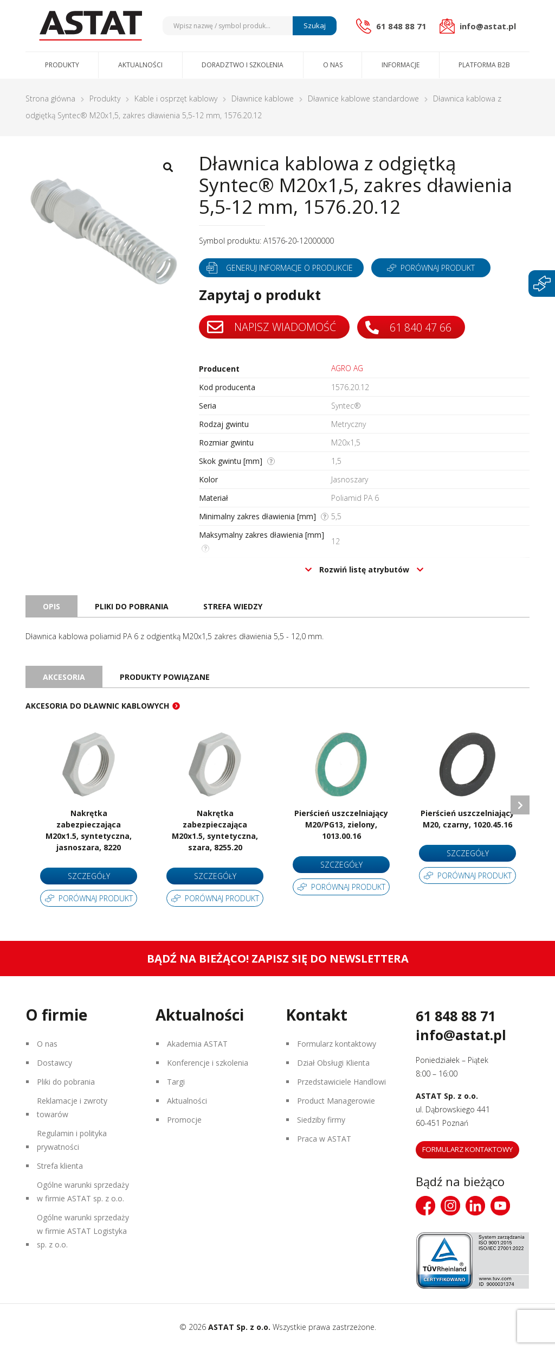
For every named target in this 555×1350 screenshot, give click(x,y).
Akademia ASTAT (197, 1044)
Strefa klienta (60, 1166)
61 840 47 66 (408, 327)
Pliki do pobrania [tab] (132, 606)
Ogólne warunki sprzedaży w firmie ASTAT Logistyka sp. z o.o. (83, 1231)
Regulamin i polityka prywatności (72, 1140)
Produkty (62, 64)
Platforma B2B (484, 64)
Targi (176, 1082)
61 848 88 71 (455, 1016)
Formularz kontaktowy (336, 1044)
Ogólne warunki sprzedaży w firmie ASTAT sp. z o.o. (83, 1191)
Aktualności (140, 64)
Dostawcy (54, 1063)
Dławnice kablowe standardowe (363, 98)
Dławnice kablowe (262, 98)
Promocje (184, 1120)
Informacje (401, 64)
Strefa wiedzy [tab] (232, 606)
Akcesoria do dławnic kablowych (97, 706)
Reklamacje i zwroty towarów (72, 1107)
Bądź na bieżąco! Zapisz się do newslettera (278, 958)
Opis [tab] (51, 606)
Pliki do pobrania (66, 1082)
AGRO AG (347, 368)
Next (520, 804)
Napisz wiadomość (271, 327)
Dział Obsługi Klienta (333, 1063)
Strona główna (50, 98)
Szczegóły (89, 876)
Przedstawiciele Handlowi (341, 1082)
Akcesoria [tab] (64, 677)
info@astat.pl (461, 1035)
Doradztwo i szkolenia (242, 64)
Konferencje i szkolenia (207, 1063)
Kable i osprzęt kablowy (175, 98)
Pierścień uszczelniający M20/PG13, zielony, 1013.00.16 (341, 824)
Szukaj (315, 25)
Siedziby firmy (321, 1120)
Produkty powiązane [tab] (165, 677)
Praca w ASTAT (324, 1139)
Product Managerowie (336, 1101)
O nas (333, 64)
